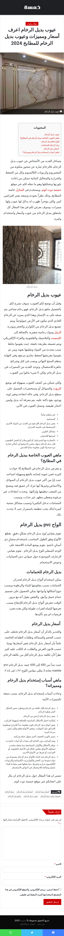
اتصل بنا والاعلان (27, 924)
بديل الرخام (9, 792)
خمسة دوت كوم (51, 189)
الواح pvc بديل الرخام (50, 141)
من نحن (40, 924)
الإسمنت (56, 338)
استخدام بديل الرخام (24, 792)
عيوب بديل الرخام (52, 134)
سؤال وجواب (32, 24)
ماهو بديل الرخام (14, 796)
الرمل (57, 332)
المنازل (20, 189)
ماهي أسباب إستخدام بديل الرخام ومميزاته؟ (41, 152)
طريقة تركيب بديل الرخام (50, 796)
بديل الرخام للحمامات (50, 145)
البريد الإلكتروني (53, 877)
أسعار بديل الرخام (51, 149)
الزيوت (57, 388)
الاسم (57, 864)
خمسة (23, 920)
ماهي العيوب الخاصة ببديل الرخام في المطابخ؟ (39, 138)
